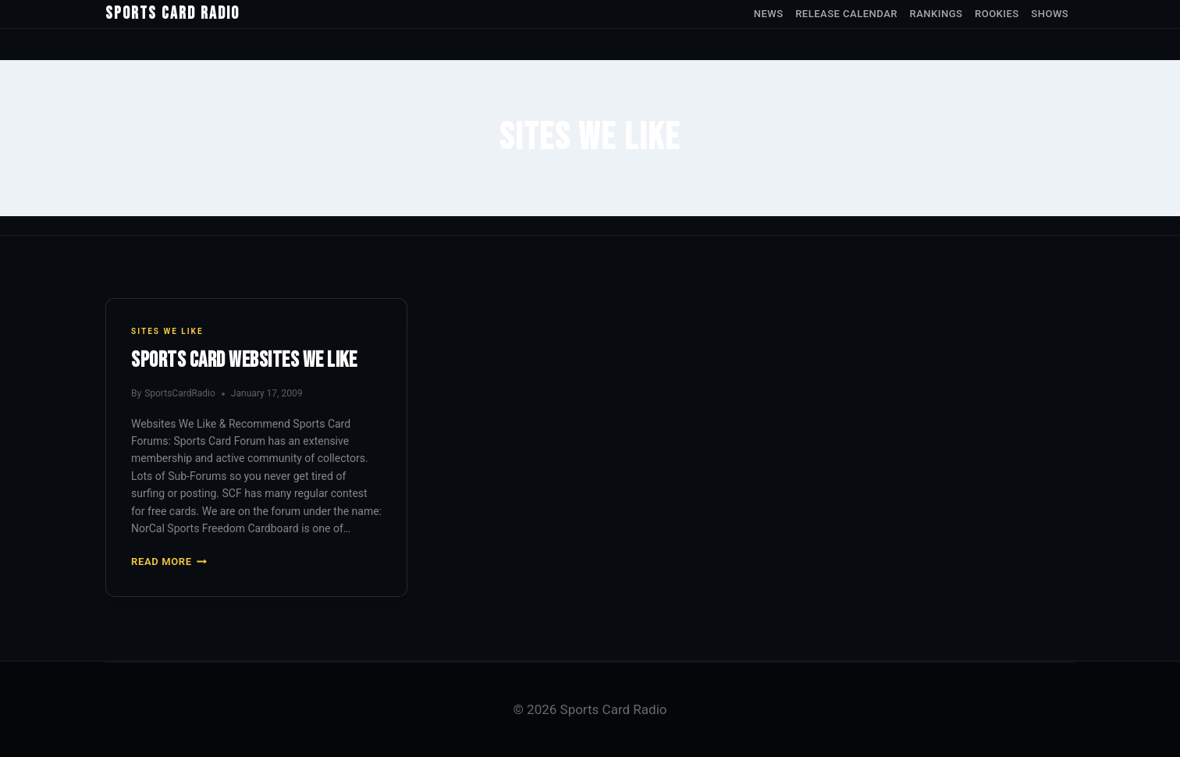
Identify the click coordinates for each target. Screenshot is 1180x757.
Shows (1049, 14)
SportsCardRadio (179, 393)
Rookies (997, 14)
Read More (169, 561)
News (769, 14)
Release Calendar (846, 14)
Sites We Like (167, 331)
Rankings (936, 14)
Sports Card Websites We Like (244, 360)
